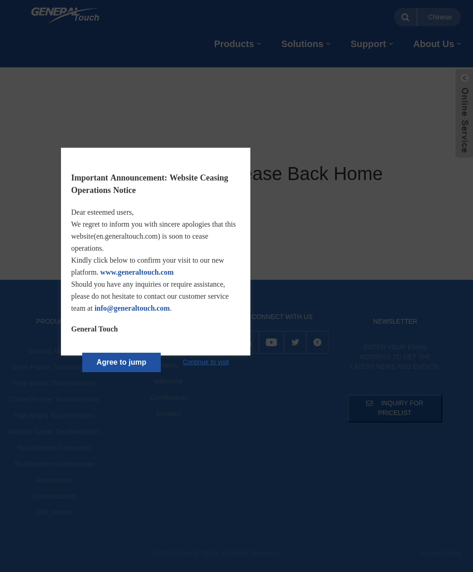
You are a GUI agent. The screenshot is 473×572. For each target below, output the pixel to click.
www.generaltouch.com (137, 272)
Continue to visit (206, 362)
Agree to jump (121, 362)
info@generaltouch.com (132, 308)
